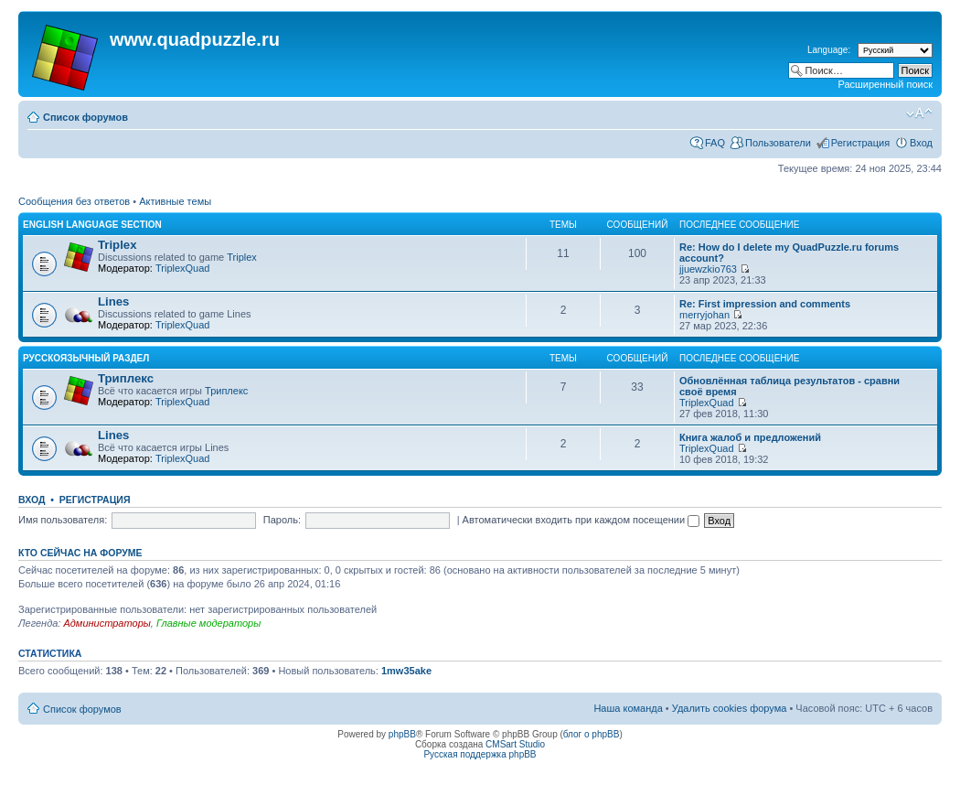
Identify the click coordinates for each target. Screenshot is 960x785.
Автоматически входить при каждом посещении (581, 519)
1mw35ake (406, 670)
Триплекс (126, 378)
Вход (921, 142)
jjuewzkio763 (708, 268)
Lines (113, 301)
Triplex (117, 245)
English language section (92, 225)
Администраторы (106, 623)
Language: (828, 50)
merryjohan (704, 314)
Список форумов (85, 117)
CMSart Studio (515, 744)
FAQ (715, 142)
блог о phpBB (591, 734)
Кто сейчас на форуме (80, 552)
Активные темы (175, 201)
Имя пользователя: (62, 519)
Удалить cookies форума (729, 708)
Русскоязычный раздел (86, 358)
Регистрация (860, 142)
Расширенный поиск (885, 84)
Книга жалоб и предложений (750, 437)
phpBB (402, 734)
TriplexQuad (182, 268)
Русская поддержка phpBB (479, 754)
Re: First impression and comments (764, 303)
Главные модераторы (208, 623)
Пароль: (282, 519)
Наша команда (627, 708)
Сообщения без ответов (74, 201)
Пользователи (778, 142)
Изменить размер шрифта (919, 113)
